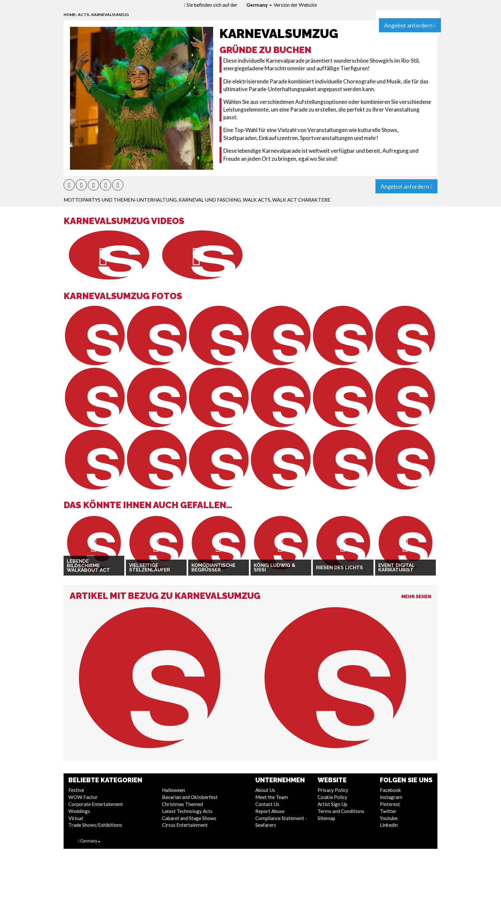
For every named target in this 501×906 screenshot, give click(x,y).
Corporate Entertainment (95, 804)
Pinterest (390, 804)
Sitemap (326, 818)
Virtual (75, 818)
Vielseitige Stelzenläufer (149, 567)
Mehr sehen (416, 596)
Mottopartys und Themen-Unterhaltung (120, 200)
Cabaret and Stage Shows (189, 818)
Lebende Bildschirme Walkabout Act (88, 566)
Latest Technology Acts (187, 811)
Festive (76, 790)
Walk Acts (256, 200)
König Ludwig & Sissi (274, 567)
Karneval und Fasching (210, 200)
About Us (265, 790)
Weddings (79, 811)
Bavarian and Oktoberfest (190, 797)
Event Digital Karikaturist (396, 567)
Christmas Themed (182, 804)
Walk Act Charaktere (301, 200)
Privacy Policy (333, 790)
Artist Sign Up (332, 804)
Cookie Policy (332, 797)
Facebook (390, 790)
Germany (259, 5)
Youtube (388, 818)
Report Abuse (269, 811)
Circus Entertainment (185, 825)
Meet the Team (271, 797)
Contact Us (267, 804)
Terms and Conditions (341, 811)
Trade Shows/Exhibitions (95, 825)
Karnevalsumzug (110, 14)
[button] (69, 184)
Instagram (391, 797)
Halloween (173, 790)
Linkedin (389, 825)
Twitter (388, 811)
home (69, 14)
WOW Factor (83, 797)
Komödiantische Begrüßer (213, 567)
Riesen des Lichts (339, 567)
